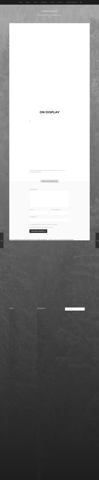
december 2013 (14, 383)
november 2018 (14, 311)
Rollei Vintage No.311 (43, 428)
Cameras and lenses (43, 299)
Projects (44, 2)
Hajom (39, 353)
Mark (38, 392)
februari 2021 (13, 277)
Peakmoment (49, 11)
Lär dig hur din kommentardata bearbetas (61, 239)
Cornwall (40, 313)
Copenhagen (41, 312)
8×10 (38, 283)
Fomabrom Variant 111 (43, 334)
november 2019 (14, 296)
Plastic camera (41, 417)
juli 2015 (11, 360)
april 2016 (12, 349)
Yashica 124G (41, 460)
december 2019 (14, 294)
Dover (39, 324)
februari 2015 (13, 366)
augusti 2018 (13, 314)
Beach (39, 292)
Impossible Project (43, 366)
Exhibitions (40, 329)
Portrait (39, 423)
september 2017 (14, 328)
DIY (38, 323)
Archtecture (41, 289)
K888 (39, 372)
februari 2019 (13, 307)
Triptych (39, 454)
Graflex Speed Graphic (44, 351)
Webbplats (33, 216)
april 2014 (12, 378)
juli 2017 (11, 330)
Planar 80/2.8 (41, 416)
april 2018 (12, 319)
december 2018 (14, 309)
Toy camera (40, 451)
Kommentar (33, 189)
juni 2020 (12, 287)
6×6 (38, 281)
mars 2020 (12, 291)
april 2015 (12, 364)
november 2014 (14, 370)
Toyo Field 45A (41, 453)
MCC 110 (39, 395)
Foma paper (41, 333)
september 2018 (14, 313)
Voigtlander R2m (42, 458)
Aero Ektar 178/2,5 (42, 286)
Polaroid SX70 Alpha (43, 422)
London (39, 388)
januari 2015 (13, 367)
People (39, 411)
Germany (40, 346)
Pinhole (39, 413)
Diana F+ (39, 320)
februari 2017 (13, 336)
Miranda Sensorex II (43, 397)
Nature (39, 398)
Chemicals (40, 304)
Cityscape (40, 306)
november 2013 (14, 385)
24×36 (39, 276)
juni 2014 (12, 376)
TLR (38, 450)
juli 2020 (12, 286)
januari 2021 (13, 278)
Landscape (40, 383)
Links (52, 2)
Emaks (39, 327)
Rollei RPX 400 (41, 427)
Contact (60, 2)
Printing (39, 424)
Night (39, 400)
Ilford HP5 (40, 361)
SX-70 (39, 448)
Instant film (40, 369)
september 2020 (14, 283)
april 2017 (12, 334)
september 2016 (14, 343)
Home (21, 2)
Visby (38, 456)
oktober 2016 (13, 341)
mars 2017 (12, 335)
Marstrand (40, 393)
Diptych (39, 322)
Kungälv (39, 382)
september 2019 (14, 298)
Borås (39, 298)
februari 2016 (13, 351)
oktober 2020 (13, 282)
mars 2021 (12, 276)
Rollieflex (40, 429)
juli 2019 (11, 301)
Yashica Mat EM (42, 461)
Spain (39, 440)
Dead (38, 315)
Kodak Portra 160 (42, 374)
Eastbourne (40, 325)
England (39, 328)
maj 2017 (12, 333)
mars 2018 (12, 320)
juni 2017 (12, 332)
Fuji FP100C (40, 343)
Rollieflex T (40, 430)
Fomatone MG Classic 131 (44, 338)
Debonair (40, 317)
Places (39, 414)
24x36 (31, 170)
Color (38, 307)
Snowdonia (40, 439)
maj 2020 (12, 288)
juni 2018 (12, 317)
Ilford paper (41, 364)
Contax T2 (40, 311)
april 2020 (12, 289)
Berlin (39, 294)
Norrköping (40, 404)
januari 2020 (13, 293)
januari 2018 (13, 323)
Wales (39, 459)
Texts (35, 2)
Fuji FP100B (40, 341)
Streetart (40, 445)
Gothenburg (41, 348)
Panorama (40, 408)
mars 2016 (12, 350)
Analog (36, 170)
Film (38, 332)
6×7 (38, 282)
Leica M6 (62, 170)
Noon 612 (40, 403)
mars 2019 (12, 306)
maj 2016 (12, 348)
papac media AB (72, 2)
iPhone (39, 371)
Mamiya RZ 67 (41, 391)
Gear (38, 345)
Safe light (40, 432)
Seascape (40, 433)
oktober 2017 (13, 327)
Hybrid (39, 359)
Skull (38, 438)
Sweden (39, 446)
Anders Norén (52, 474)
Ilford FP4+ (40, 360)
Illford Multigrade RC (43, 365)
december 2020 (14, 280)
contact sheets (41, 309)
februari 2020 (13, 292)
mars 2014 (12, 380)
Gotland (39, 349)
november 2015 (14, 355)
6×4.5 (38, 280)
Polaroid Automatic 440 (44, 421)
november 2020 (14, 281)
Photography (33, 172)
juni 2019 (12, 302)
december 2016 (14, 339)
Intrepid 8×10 (41, 370)
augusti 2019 (13, 299)
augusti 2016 (13, 344)
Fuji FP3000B (41, 344)
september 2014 (14, 372)
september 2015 (14, 357)
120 (38, 275)
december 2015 (14, 354)
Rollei (39, 425)
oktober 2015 (13, 356)
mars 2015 (12, 365)
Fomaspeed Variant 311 (44, 336)
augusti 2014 (13, 374)
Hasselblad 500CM (43, 356)
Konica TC (40, 380)
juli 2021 (11, 275)
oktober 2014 (13, 371)
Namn (31, 209)
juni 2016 (12, 346)
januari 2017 (13, 338)
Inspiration (40, 367)
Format (39, 339)
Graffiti (39, 350)
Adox (38, 285)
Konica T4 (40, 378)
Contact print (41, 308)
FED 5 (39, 330)
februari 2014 (13, 381)
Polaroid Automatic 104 (44, 419)
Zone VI (39, 463)
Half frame (40, 354)
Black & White (49, 170)
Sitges (39, 437)
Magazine (40, 390)
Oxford (39, 407)
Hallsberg (40, 355)
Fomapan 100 (41, 335)
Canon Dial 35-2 (42, 302)
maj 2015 (12, 362)
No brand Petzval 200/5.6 (45, 402)
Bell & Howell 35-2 (42, 293)
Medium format (42, 396)
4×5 (38, 277)
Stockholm (40, 443)
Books (39, 297)
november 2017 (14, 325)
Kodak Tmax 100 (42, 375)
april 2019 (12, 304)
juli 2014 (11, 375)
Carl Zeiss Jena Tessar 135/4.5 (46, 303)
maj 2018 (12, 318)
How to (39, 357)
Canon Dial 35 (41, 301)
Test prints (40, 449)
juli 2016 (11, 345)
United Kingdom (42, 455)
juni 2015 (12, 361)
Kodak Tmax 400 (42, 376)
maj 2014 (12, 377)
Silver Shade (41, 435)
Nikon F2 (40, 401)
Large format (41, 386)
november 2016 (14, 340)
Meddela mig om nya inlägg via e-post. (42, 227)
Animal (39, 288)
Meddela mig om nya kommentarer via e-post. (44, 224)
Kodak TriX (56, 170)
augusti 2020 (13, 285)
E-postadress (56, 209)
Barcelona (41, 170)
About (28, 2)
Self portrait (40, 434)
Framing (39, 340)
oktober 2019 (13, 297)
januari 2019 (13, 308)
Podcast (39, 418)
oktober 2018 (13, 312)
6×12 (38, 278)
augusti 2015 (13, 359)
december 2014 (14, 369)
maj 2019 (12, 303)
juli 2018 (11, 315)
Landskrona (40, 385)
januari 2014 (13, 382)
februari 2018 (13, 322)
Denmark (40, 318)
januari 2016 (13, 353)
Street (39, 172)
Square (39, 442)
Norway (39, 406)
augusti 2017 (13, 329)
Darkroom (40, 314)
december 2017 (14, 324)
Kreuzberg (40, 381)
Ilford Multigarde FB (43, 362)
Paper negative (42, 409)
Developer (40, 319)
